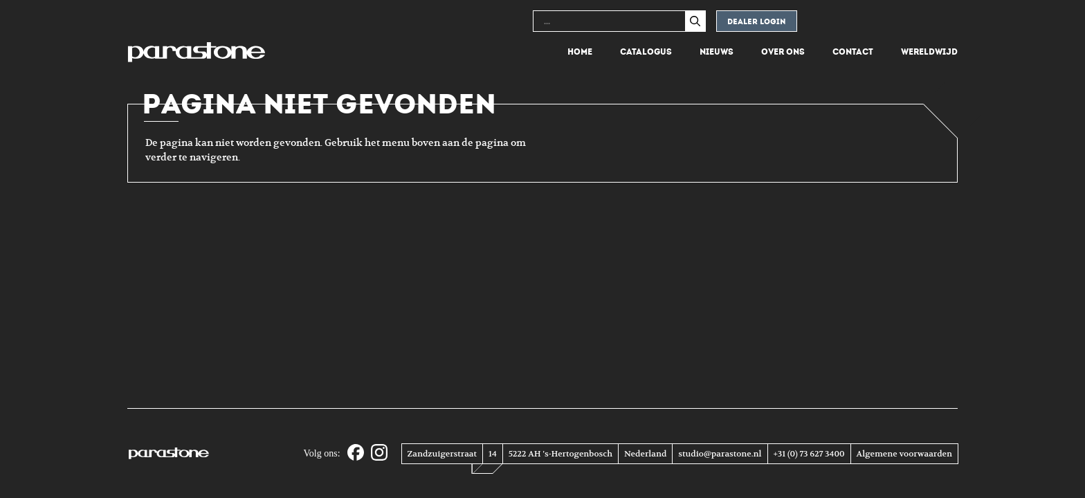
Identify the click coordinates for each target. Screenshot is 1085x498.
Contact (852, 52)
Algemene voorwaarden (904, 453)
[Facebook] (355, 453)
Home (579, 52)
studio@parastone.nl (719, 453)
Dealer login (756, 21)
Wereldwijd (929, 52)
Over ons (783, 52)
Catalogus (646, 52)
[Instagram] (379, 453)
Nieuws (716, 52)
